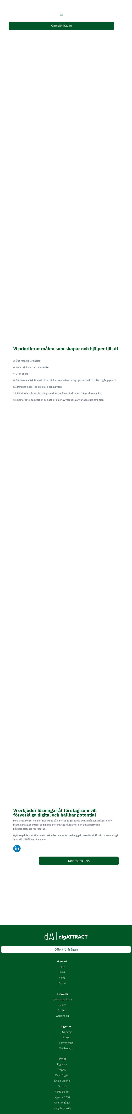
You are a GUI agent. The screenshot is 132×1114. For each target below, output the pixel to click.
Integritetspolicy (62, 1108)
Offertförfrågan (61, 26)
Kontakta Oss (79, 861)
